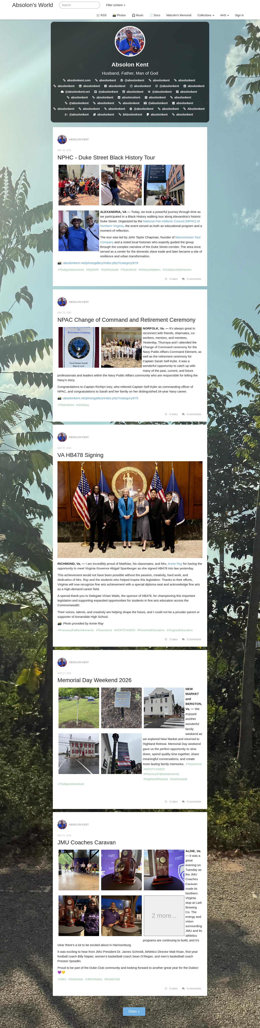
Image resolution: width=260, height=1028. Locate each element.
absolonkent (107, 80)
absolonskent (131, 97)
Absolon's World (32, 5)
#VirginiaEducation (180, 630)
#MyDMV (92, 269)
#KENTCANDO (124, 630)
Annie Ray (175, 563)
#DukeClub (112, 979)
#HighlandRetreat (155, 779)
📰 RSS (101, 15)
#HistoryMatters (149, 269)
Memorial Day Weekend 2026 (94, 680)
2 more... (164, 915)
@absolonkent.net (77, 91)
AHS (224, 15)
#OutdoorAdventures (176, 269)
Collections (205, 15)
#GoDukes (75, 979)
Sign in (239, 15)
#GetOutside (109, 269)
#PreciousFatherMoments (76, 630)
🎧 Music (137, 15)
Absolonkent (196, 108)
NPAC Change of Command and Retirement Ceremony (126, 320)
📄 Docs (155, 15)
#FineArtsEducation (151, 630)
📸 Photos (119, 15)
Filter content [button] (115, 5)
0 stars (171, 278)
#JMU (62, 979)
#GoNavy (82, 405)
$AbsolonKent (132, 114)
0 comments (191, 278)
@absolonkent (134, 80)
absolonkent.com (79, 80)
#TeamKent (128, 269)
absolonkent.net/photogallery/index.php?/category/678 (100, 263)
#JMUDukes (93, 979)
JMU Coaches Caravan (86, 842)
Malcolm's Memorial (178, 15)
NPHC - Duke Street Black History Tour (106, 157)
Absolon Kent (130, 64)
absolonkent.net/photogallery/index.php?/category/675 (100, 398)
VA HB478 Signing (80, 455)
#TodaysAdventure (71, 269)
